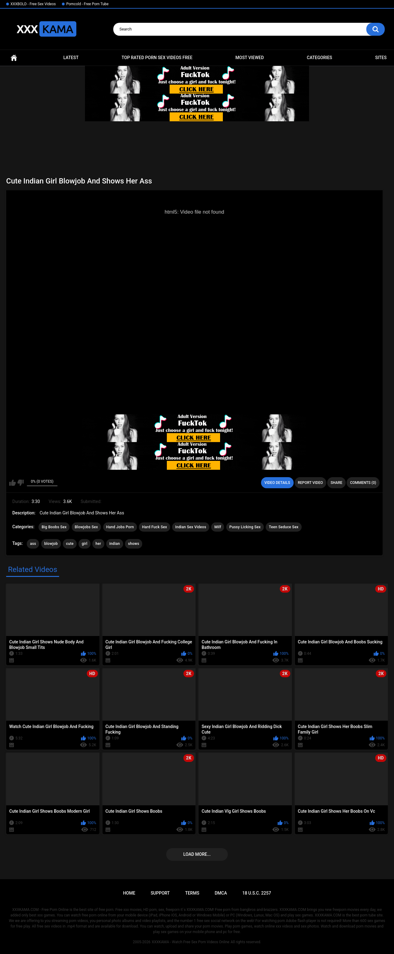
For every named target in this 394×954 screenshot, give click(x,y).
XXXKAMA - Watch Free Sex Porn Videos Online (190, 942)
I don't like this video (20, 483)
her (98, 543)
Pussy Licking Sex (245, 527)
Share (336, 483)
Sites (381, 57)
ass (33, 543)
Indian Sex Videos (190, 527)
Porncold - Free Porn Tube (87, 4)
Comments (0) (363, 483)
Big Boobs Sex (54, 527)
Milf (217, 527)
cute (70, 543)
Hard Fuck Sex (154, 527)
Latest (71, 57)
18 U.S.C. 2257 (256, 893)
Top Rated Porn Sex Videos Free (157, 57)
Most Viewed (249, 57)
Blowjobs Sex (86, 527)
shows (133, 543)
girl (84, 543)
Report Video (310, 483)
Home (14, 58)
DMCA (221, 893)
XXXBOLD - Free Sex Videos (33, 4)
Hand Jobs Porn (120, 527)
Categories (319, 57)
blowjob (51, 543)
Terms (192, 893)
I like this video (12, 483)
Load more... (197, 854)
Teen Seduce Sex (283, 527)
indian (114, 543)
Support (160, 893)
